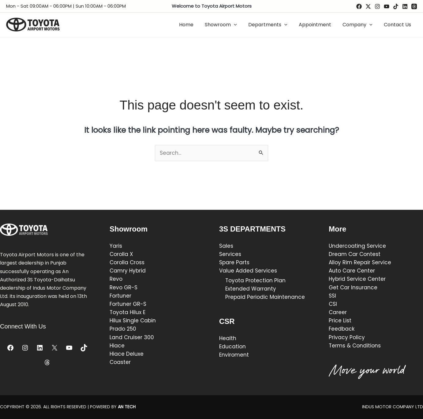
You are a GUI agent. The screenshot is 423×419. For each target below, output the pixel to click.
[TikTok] (396, 6)
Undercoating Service (357, 246)
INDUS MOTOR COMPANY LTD (392, 407)
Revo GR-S (123, 287)
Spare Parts (235, 262)
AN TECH (127, 407)
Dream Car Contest (354, 254)
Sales (226, 246)
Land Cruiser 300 (132, 337)
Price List (340, 320)
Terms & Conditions (355, 345)
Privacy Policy (347, 337)
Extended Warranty (250, 288)
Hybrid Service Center (357, 279)
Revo (116, 279)
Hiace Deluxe (127, 354)
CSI (333, 304)
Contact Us (398, 24)
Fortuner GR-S (128, 304)
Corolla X (121, 254)
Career (338, 312)
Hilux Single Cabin (133, 320)
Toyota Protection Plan (255, 280)
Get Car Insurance (353, 287)
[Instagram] (377, 6)
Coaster (120, 362)
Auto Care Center (352, 270)
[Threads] (414, 6)
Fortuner (120, 295)
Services (230, 254)
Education (232, 346)
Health (227, 338)
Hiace (117, 345)
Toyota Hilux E (127, 312)
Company (360, 25)
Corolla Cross (127, 262)
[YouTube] (386, 6)
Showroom (228, 25)
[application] (241, 25)
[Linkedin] (405, 6)
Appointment (319, 24)
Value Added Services (248, 270)
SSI (332, 295)
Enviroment (234, 354)
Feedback (341, 328)
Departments (273, 25)
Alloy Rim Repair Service (360, 262)
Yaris (116, 246)
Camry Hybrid (128, 270)
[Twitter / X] (368, 6)
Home (195, 24)
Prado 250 (123, 328)
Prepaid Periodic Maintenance (265, 297)
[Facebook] (359, 6)
